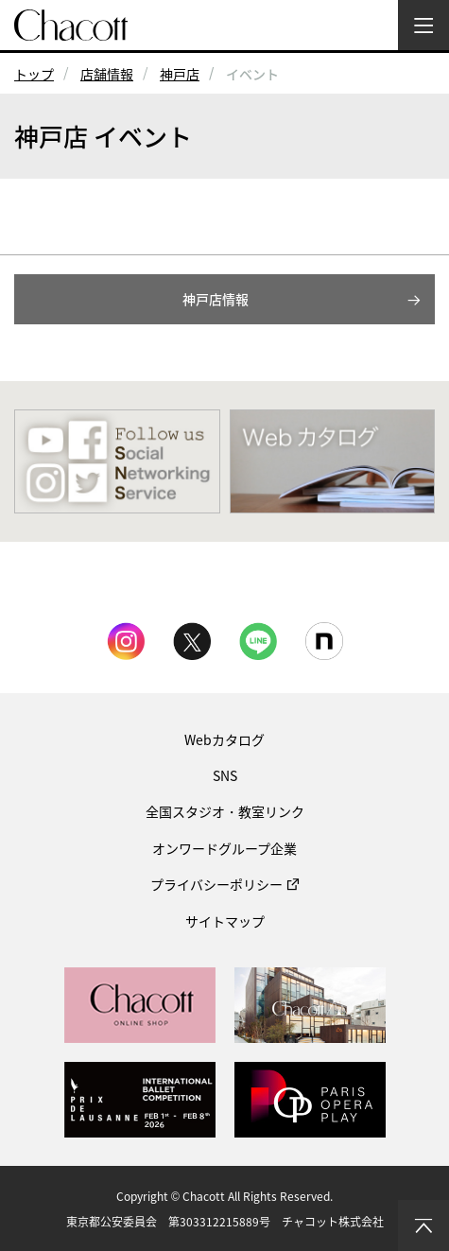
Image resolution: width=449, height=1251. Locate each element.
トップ (34, 73)
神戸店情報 (215, 298)
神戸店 (179, 73)
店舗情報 (106, 73)
